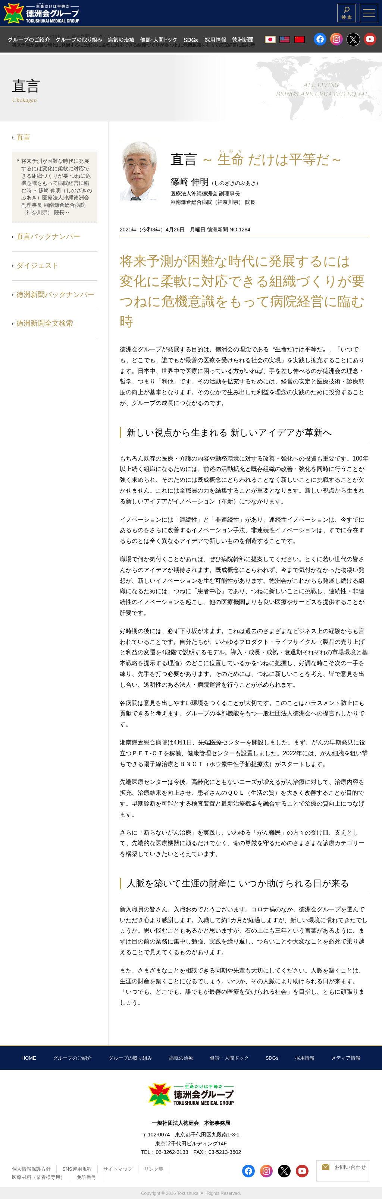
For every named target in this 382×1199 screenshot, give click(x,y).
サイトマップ (117, 1169)
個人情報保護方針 (31, 1169)
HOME (29, 1058)
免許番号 (86, 1177)
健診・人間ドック (229, 1058)
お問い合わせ (350, 1167)
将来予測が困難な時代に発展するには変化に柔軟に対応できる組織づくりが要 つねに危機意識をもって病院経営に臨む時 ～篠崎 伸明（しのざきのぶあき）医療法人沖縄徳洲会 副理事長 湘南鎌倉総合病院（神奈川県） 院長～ (56, 186)
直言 (23, 137)
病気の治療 (181, 1058)
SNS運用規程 (77, 1169)
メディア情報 (345, 1058)
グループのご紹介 (72, 1058)
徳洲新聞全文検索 (44, 323)
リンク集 (153, 1169)
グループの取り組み (130, 1058)
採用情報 (304, 1058)
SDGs (272, 1058)
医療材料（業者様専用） (38, 1177)
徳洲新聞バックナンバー (55, 294)
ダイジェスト (37, 265)
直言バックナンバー (48, 236)
